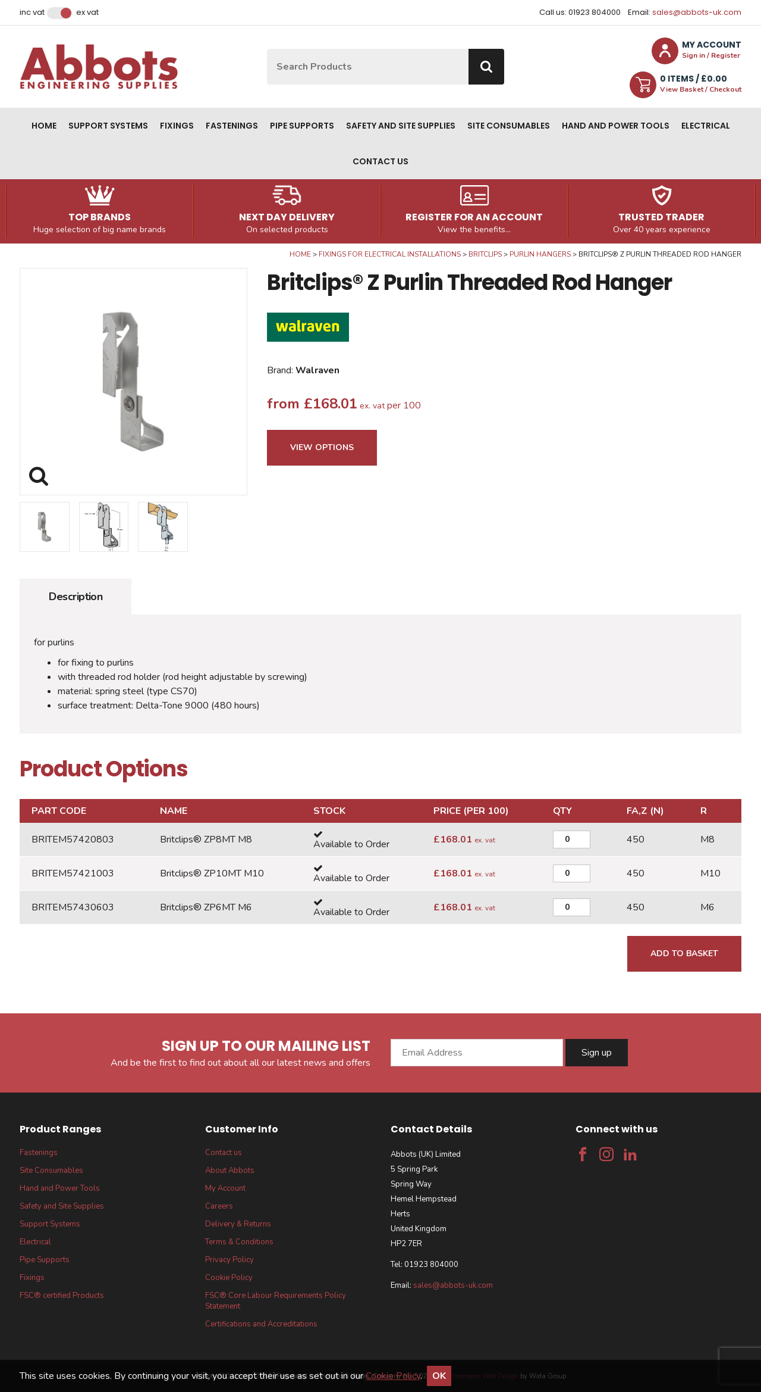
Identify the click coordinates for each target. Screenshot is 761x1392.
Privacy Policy (229, 1259)
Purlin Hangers (540, 254)
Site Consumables (508, 126)
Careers (219, 1206)
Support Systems (108, 126)
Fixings (177, 126)
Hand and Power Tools (615, 126)
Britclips (485, 254)
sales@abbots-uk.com (696, 12)
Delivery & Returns (238, 1224)
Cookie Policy (229, 1277)
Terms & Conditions (239, 1242)
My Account (225, 1188)
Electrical (705, 126)
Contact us (380, 161)
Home (44, 126)
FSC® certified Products (62, 1295)
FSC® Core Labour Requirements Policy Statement (275, 1301)
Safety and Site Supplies (400, 126)
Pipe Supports (302, 126)
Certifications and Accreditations (261, 1324)
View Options (322, 447)
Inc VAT (32, 12)
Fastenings (232, 126)
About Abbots (229, 1170)
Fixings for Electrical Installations (390, 254)
